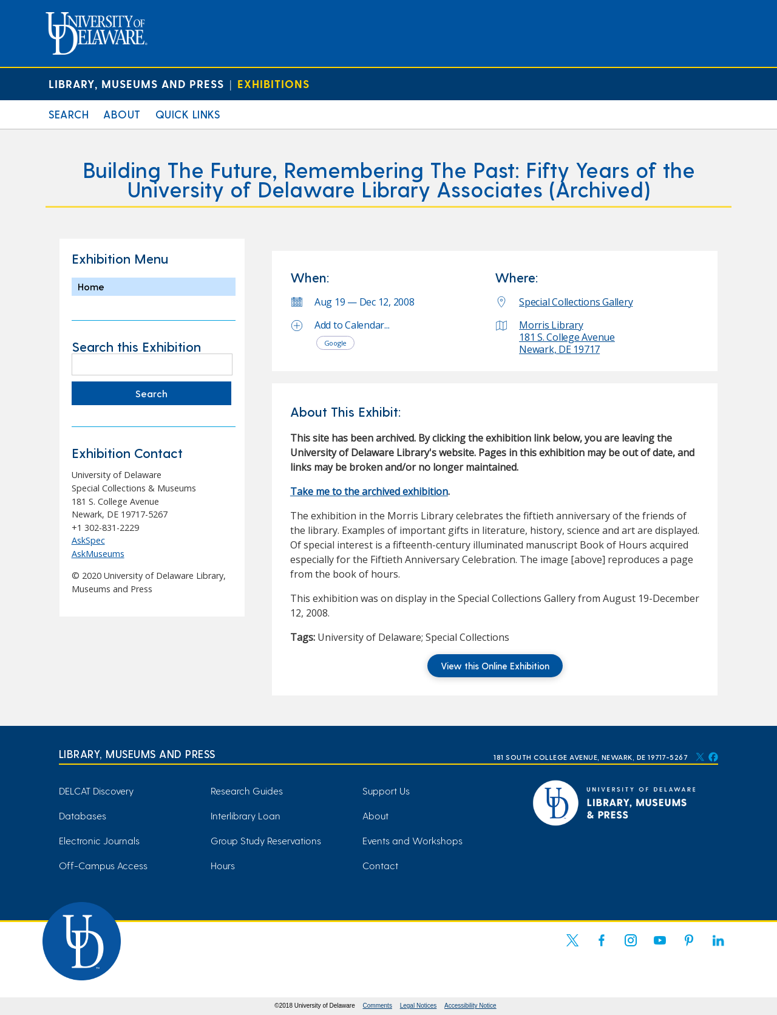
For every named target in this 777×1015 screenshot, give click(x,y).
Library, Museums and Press (136, 83)
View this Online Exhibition (495, 665)
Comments (377, 1005)
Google (335, 342)
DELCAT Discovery (96, 790)
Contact (380, 865)
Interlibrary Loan (245, 815)
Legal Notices (418, 1005)
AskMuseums (98, 553)
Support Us (386, 790)
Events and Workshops (412, 840)
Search (69, 114)
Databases (82, 815)
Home (91, 286)
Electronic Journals (99, 840)
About (122, 114)
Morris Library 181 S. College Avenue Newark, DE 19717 (567, 337)
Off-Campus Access (103, 865)
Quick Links (187, 114)
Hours (223, 865)
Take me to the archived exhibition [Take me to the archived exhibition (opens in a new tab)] (369, 491)
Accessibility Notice (470, 1005)
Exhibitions (273, 83)
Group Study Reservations (266, 840)
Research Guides (247, 790)
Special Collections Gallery (576, 302)
